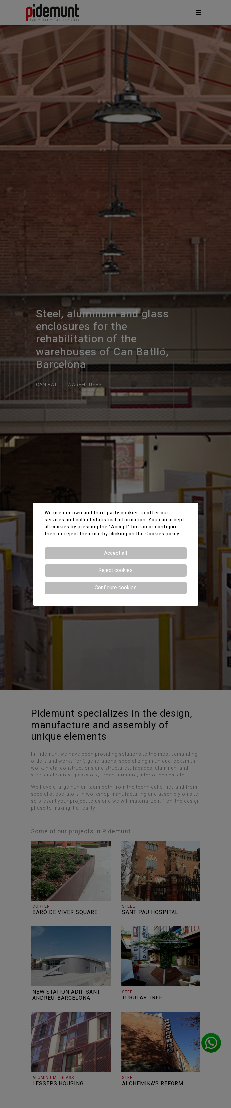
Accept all (115, 553)
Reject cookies (115, 570)
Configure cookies (116, 588)
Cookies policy (162, 533)
